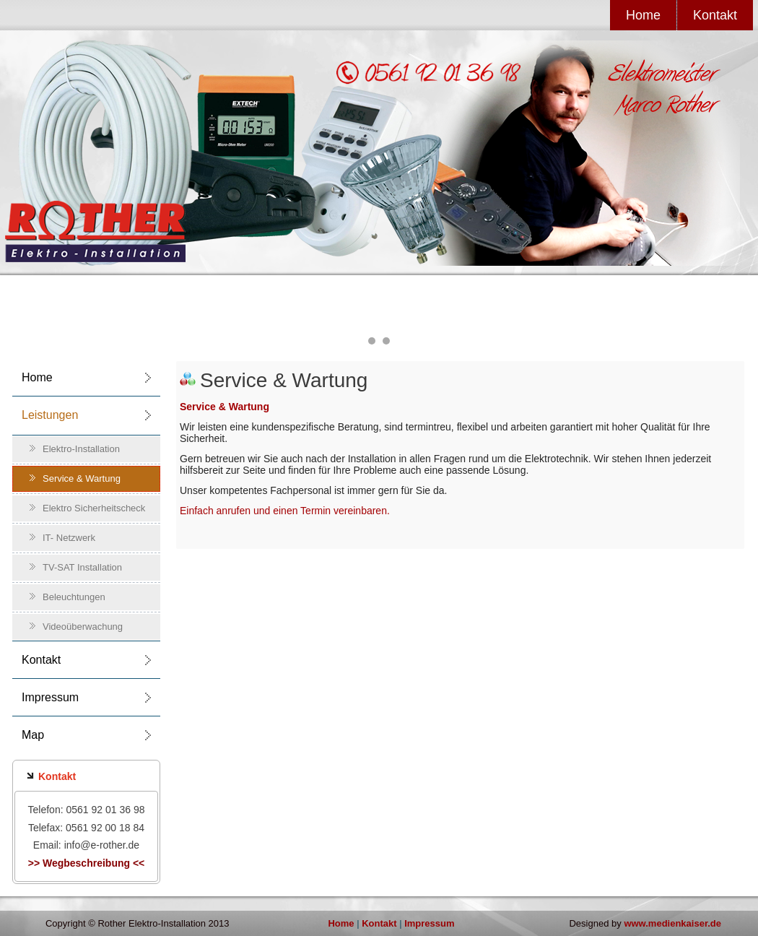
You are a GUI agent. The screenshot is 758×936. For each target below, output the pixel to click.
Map (33, 735)
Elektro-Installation (81, 448)
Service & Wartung (82, 478)
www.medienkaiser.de (672, 923)
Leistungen (50, 415)
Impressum (50, 697)
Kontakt (715, 15)
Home (643, 15)
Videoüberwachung (83, 626)
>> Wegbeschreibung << (86, 863)
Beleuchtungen (74, 597)
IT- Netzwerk (69, 537)
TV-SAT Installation (82, 567)
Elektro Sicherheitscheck (94, 508)
